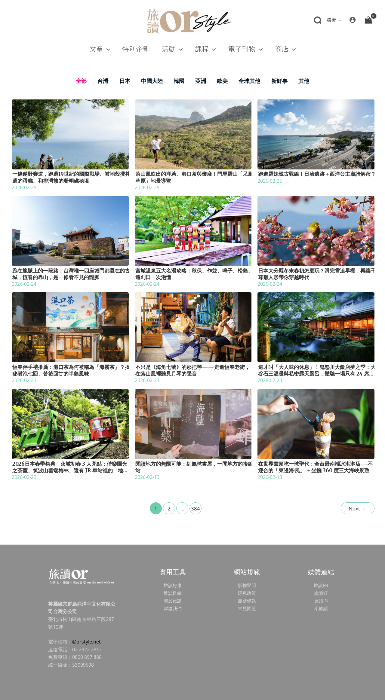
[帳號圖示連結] (352, 20)
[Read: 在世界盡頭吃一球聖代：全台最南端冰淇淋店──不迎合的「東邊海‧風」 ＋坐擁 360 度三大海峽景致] (315, 423)
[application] (339, 20)
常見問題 (247, 608)
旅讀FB (320, 585)
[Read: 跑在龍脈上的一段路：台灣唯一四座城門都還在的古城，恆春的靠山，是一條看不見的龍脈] (70, 230)
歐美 (222, 80)
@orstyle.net (86, 641)
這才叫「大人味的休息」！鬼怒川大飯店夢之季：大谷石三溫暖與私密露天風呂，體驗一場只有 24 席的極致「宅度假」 (317, 374)
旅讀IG (321, 600)
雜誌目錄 (172, 593)
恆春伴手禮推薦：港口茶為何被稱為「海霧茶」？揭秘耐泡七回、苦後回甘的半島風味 (71, 370)
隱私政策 (247, 593)
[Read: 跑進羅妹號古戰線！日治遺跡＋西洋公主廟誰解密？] (315, 133)
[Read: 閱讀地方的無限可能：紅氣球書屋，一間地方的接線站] (193, 423)
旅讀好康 (172, 585)
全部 (81, 80)
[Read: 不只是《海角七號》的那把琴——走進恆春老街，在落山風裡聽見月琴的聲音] (193, 327)
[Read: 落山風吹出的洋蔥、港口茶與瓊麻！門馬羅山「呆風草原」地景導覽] (193, 133)
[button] (334, 20)
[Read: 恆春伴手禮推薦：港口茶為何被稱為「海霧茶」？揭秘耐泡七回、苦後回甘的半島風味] (70, 327)
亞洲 (200, 80)
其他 (303, 80)
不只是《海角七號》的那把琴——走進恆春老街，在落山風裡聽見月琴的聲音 (192, 370)
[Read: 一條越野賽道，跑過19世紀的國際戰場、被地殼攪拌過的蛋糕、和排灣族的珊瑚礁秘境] (70, 133)
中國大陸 (152, 80)
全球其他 (249, 80)
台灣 (102, 80)
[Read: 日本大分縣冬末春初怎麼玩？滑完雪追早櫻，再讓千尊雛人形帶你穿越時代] (315, 230)
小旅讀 (321, 608)
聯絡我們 (172, 608)
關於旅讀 (172, 600)
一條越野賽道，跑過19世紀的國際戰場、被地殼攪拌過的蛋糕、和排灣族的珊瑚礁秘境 (71, 177)
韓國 (179, 80)
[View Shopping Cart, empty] (368, 20)
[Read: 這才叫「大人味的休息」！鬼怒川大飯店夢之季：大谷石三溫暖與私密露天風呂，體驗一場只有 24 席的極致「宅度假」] (315, 327)
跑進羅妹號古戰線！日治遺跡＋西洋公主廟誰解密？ (317, 174)
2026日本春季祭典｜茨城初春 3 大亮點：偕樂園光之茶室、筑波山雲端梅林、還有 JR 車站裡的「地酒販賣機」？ (70, 470)
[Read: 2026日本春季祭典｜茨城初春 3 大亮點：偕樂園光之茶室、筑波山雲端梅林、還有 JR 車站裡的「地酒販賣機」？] (70, 423)
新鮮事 (279, 80)
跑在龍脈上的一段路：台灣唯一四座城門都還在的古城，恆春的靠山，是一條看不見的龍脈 (71, 274)
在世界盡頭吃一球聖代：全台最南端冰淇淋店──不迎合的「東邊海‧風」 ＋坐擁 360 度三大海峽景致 (315, 467)
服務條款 (247, 600)
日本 (124, 80)
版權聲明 (247, 585)
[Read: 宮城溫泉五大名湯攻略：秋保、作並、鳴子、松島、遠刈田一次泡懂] (193, 230)
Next (357, 508)
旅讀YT (320, 593)
